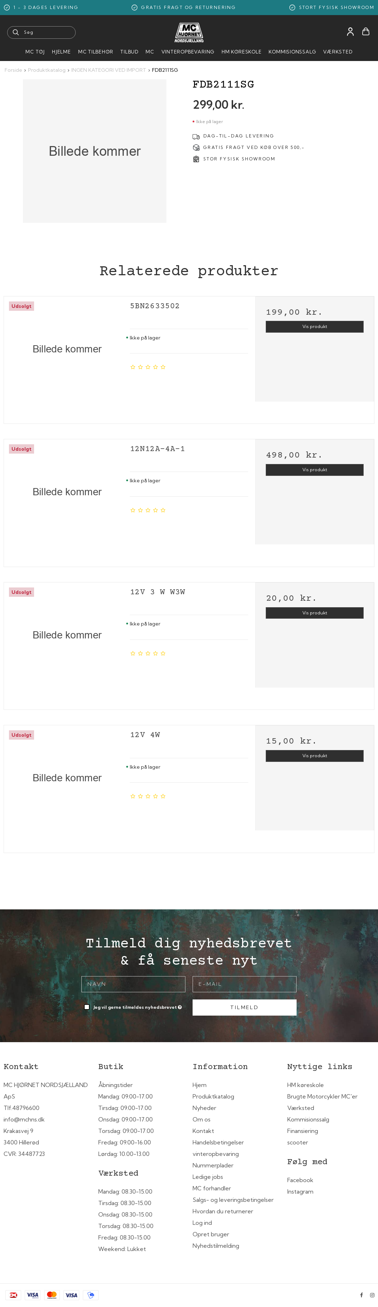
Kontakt (203, 1130)
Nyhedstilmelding (216, 1245)
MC (150, 52)
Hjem (200, 1084)
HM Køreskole (241, 52)
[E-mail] (245, 983)
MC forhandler (212, 1188)
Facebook (300, 1180)
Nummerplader (213, 1165)
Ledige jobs (208, 1176)
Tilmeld (244, 1007)
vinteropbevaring (216, 1153)
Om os (202, 1119)
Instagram (300, 1191)
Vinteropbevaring (187, 52)
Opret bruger (211, 1234)
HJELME (61, 52)
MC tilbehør (95, 52)
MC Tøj (35, 52)
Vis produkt (314, 326)
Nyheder (204, 1107)
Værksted (337, 52)
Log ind (202, 1222)
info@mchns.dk (24, 1119)
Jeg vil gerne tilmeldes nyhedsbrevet (138, 1006)
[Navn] (133, 983)
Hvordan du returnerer (223, 1211)
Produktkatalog (213, 1096)
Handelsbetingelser (218, 1142)
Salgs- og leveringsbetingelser (233, 1199)
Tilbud (129, 52)
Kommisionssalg (292, 52)
